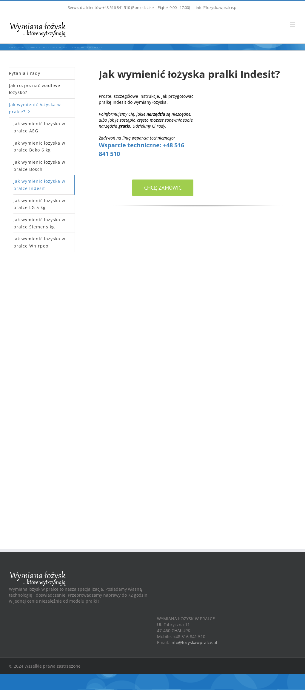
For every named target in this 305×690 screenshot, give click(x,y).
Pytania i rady (24, 73)
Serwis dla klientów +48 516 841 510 (99, 7)
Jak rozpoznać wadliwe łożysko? (34, 89)
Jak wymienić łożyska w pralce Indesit (39, 184)
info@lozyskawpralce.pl (216, 7)
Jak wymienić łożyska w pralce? (35, 108)
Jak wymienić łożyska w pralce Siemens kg (39, 223)
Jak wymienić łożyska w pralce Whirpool (39, 242)
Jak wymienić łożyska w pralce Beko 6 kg (39, 146)
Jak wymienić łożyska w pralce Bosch (39, 165)
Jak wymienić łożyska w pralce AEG (39, 127)
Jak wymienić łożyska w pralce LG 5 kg (39, 204)
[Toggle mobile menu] (293, 24)
